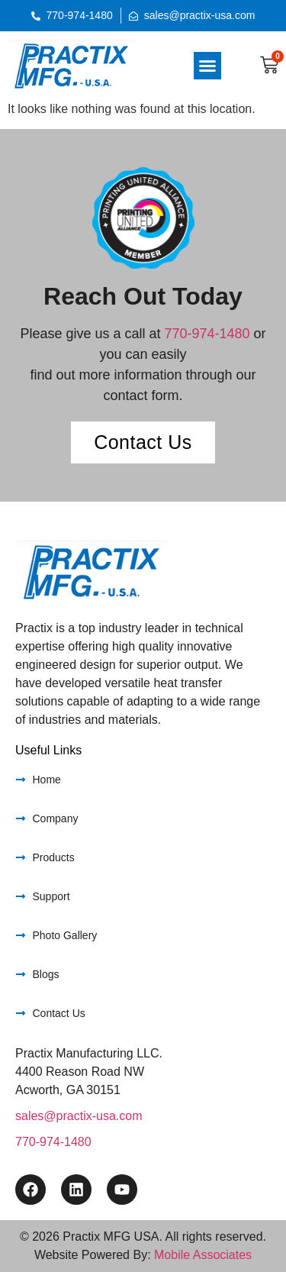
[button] (207, 65)
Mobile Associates (203, 1254)
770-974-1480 (206, 333)
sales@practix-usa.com (79, 1115)
